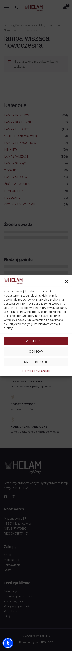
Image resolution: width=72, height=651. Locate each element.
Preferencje (36, 362)
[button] (66, 281)
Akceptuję (36, 341)
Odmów (36, 351)
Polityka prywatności (36, 371)
